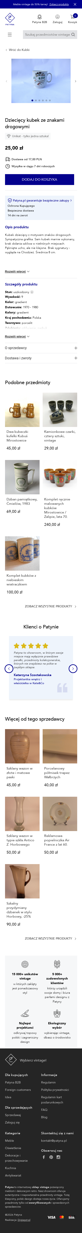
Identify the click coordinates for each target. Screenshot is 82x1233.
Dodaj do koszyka (39, 179)
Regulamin (48, 1082)
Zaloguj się (12, 1122)
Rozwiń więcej (17, 271)
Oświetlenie (13, 1148)
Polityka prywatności (55, 1090)
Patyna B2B (13, 1082)
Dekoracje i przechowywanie (16, 1158)
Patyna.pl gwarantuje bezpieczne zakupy (40, 200)
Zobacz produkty (59, 4)
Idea (8, 1097)
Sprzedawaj (13, 1115)
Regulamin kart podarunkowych (52, 1100)
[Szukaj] (73, 34)
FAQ (44, 1110)
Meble (9, 1141)
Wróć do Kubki (19, 50)
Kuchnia (10, 1168)
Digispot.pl (24, 1220)
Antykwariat (13, 1175)
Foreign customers (18, 1090)
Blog (44, 1117)
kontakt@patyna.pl (54, 1141)
